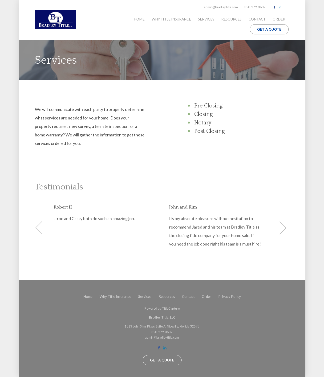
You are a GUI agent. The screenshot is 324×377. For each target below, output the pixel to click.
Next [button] (280, 228)
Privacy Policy (229, 296)
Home (139, 19)
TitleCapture (171, 308)
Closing (203, 114)
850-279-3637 (255, 7)
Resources (231, 19)
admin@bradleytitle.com (221, 7)
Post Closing (209, 131)
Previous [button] (42, 228)
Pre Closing (208, 106)
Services (206, 19)
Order (279, 19)
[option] (104, 213)
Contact (257, 19)
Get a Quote (269, 29)
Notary (202, 123)
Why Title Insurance (171, 19)
